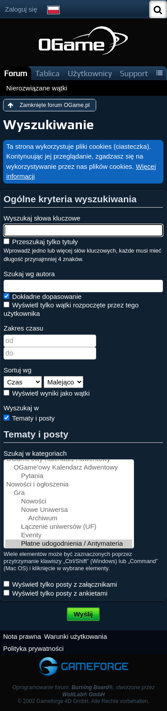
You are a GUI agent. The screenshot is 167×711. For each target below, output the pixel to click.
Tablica (47, 73)
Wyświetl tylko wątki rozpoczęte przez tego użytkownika (71, 309)
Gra (68, 493)
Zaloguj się (21, 9)
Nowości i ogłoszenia (68, 484)
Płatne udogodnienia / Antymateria (68, 543)
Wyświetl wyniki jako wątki (47, 393)
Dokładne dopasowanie (42, 296)
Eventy (68, 535)
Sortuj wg (18, 370)
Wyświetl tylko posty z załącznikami (60, 584)
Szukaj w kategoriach (35, 453)
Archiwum (68, 518)
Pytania (68, 476)
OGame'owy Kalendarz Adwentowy (68, 467)
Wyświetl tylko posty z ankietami (55, 593)
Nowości (68, 501)
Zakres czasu (23, 328)
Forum (15, 73)
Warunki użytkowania (75, 636)
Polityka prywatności (33, 648)
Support (134, 73)
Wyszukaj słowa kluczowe (42, 218)
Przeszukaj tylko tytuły (41, 241)
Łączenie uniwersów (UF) (68, 527)
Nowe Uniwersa (68, 510)
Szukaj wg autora (29, 274)
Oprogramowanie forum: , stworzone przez (83, 690)
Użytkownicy (90, 73)
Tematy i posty (29, 418)
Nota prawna (22, 636)
